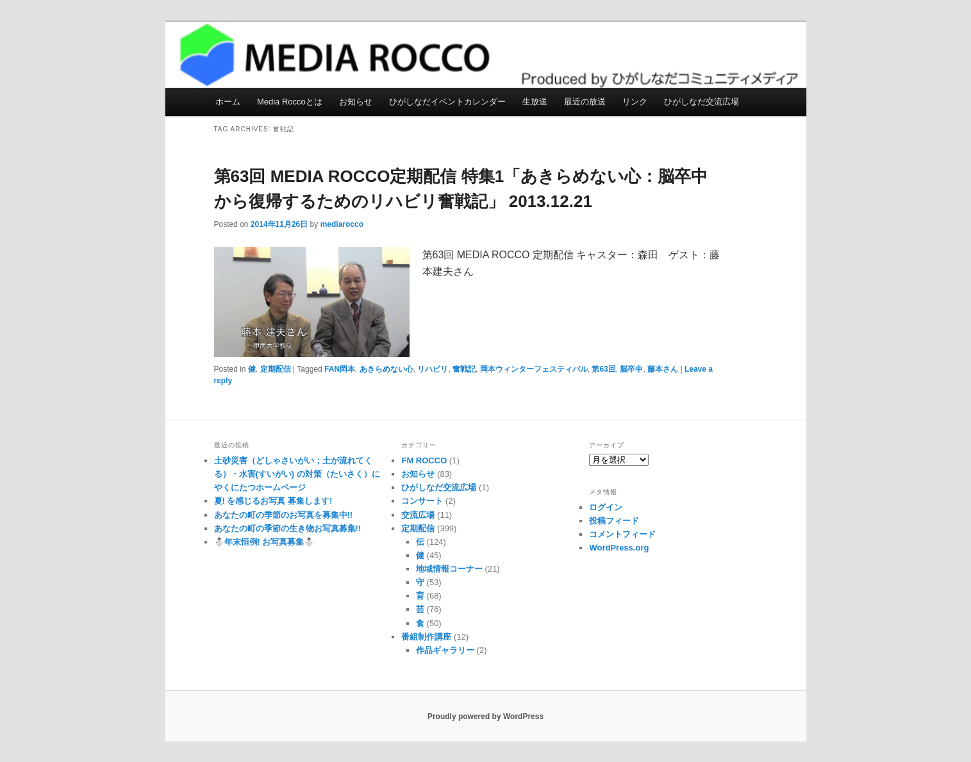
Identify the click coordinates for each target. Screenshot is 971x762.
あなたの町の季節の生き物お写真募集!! (287, 528)
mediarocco (341, 224)
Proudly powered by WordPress (485, 716)
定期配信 (275, 369)
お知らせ (355, 101)
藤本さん (662, 369)
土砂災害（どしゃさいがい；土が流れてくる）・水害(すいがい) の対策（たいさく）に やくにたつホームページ (297, 474)
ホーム (227, 101)
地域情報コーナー (449, 569)
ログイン (605, 507)
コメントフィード (622, 534)
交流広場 (418, 515)
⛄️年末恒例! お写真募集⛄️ (264, 542)
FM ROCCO (424, 460)
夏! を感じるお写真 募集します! (273, 501)
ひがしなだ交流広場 (701, 101)
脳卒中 (631, 369)
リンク (634, 101)
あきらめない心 (386, 369)
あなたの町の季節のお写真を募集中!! (283, 515)
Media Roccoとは (289, 101)
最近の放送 (585, 101)
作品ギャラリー (445, 650)
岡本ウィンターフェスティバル (534, 369)
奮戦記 (464, 369)
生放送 (534, 101)
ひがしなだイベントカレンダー (447, 101)
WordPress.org (619, 547)
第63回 (603, 369)
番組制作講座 (426, 637)
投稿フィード (614, 521)
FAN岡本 (339, 369)
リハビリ (432, 369)
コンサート (422, 501)
